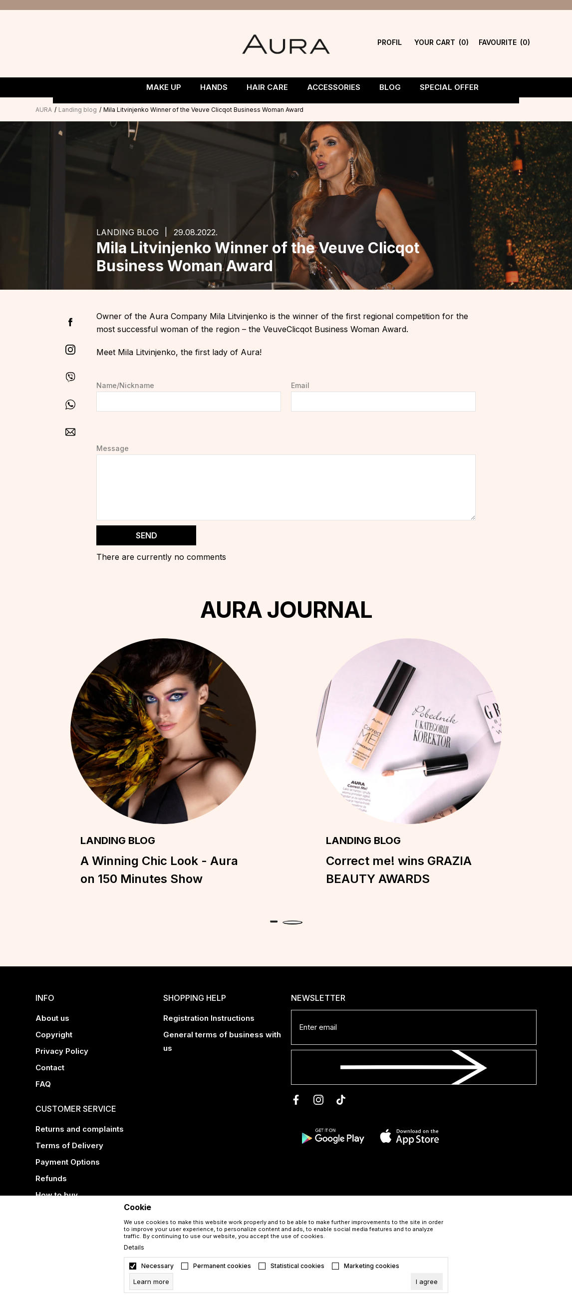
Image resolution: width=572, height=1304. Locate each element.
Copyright (53, 1034)
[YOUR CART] (441, 43)
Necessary (157, 1266)
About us (52, 1018)
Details (134, 1248)
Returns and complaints (79, 1129)
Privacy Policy (61, 1051)
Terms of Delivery (69, 1145)
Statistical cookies (297, 1266)
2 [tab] (292, 922)
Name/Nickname (125, 385)
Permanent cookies (222, 1266)
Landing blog (77, 109)
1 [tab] (274, 921)
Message (112, 448)
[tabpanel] (163, 768)
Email (300, 385)
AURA (43, 109)
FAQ (43, 1084)
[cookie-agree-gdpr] (427, 1281)
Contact (49, 1067)
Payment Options (67, 1162)
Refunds (51, 1178)
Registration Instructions (209, 1018)
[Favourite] (504, 43)
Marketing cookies (371, 1266)
